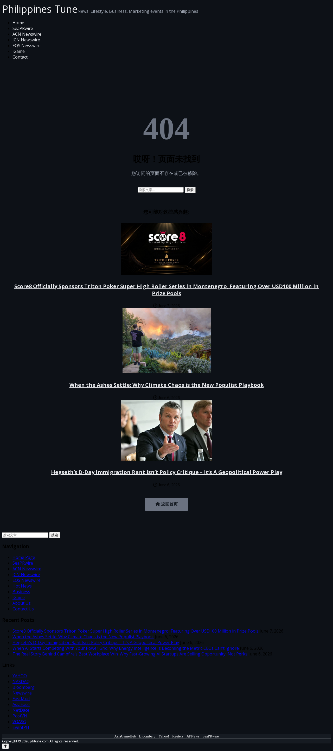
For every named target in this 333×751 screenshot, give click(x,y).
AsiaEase (21, 704)
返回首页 (166, 504)
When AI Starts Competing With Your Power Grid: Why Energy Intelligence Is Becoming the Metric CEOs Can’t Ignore (125, 648)
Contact (20, 57)
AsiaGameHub (125, 736)
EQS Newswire (26, 45)
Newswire (22, 693)
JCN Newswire (26, 40)
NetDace (20, 710)
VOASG (19, 721)
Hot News (22, 586)
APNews (193, 736)
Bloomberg (23, 687)
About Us (21, 603)
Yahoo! (163, 736)
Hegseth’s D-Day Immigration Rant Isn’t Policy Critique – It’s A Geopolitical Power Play (166, 472)
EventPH (20, 727)
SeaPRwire (22, 28)
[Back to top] (5, 746)
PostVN (19, 716)
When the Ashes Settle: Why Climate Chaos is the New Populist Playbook (166, 384)
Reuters (177, 736)
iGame (18, 51)
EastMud (21, 699)
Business (21, 592)
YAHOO (19, 676)
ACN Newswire (26, 34)
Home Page (23, 557)
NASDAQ (21, 681)
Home (18, 23)
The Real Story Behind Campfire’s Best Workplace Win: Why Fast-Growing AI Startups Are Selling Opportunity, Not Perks (129, 654)
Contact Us (23, 609)
